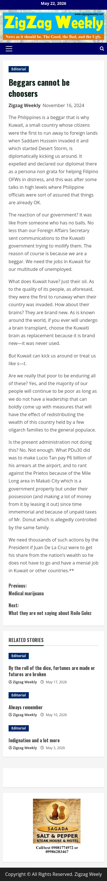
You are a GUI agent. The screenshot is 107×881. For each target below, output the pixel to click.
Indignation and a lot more (34, 740)
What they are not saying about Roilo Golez (53, 609)
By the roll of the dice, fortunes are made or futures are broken (52, 671)
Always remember (26, 707)
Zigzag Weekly (25, 105)
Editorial (18, 69)
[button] (9, 49)
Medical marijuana (53, 589)
